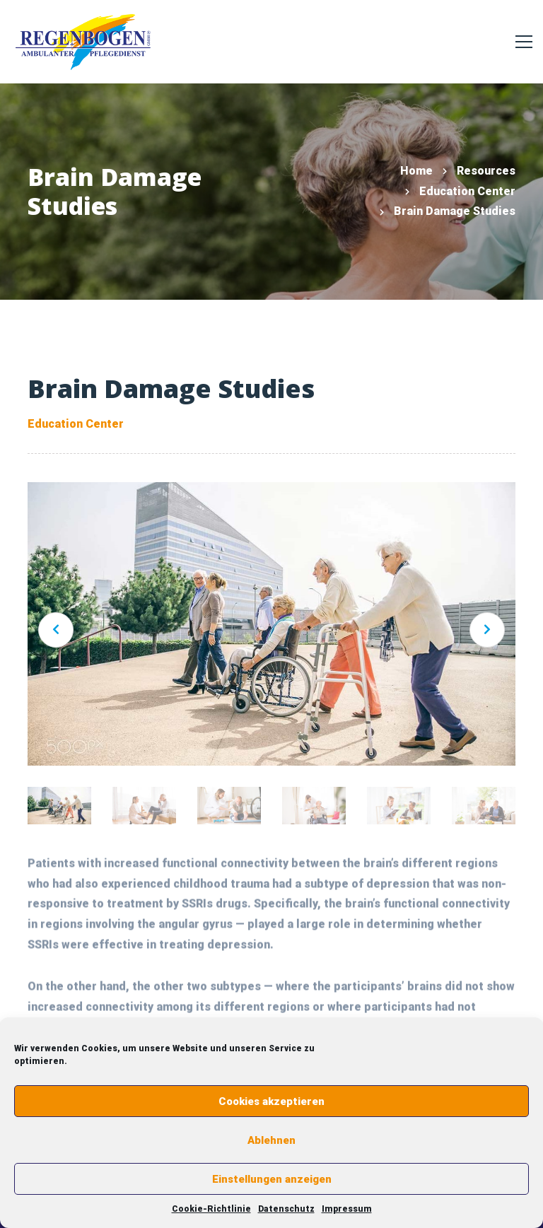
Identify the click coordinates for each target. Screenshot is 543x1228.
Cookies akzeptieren (271, 1101)
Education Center (467, 191)
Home (416, 170)
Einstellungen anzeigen (272, 1179)
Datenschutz (286, 1209)
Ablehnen (271, 1140)
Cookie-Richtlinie (211, 1209)
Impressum (347, 1209)
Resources (486, 170)
